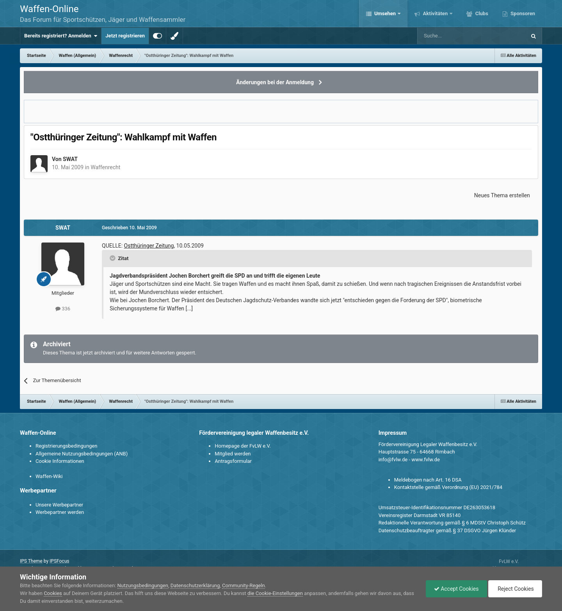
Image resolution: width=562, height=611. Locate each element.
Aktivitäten (435, 13)
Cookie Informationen (60, 461)
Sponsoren (522, 13)
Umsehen (385, 13)
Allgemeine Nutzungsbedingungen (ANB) (82, 454)
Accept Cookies (456, 589)
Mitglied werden (233, 454)
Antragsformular (233, 461)
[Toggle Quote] (113, 258)
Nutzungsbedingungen (142, 585)
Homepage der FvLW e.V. (242, 446)
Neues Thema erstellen (502, 195)
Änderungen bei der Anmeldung (275, 82)
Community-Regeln (243, 585)
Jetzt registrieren (125, 36)
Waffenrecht (105, 167)
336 (62, 309)
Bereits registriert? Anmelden (60, 36)
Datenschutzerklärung (195, 585)
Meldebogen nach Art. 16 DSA (428, 480)
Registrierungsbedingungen (66, 446)
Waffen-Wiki (49, 476)
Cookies (53, 593)
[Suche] (449, 36)
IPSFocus (59, 561)
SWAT (70, 159)
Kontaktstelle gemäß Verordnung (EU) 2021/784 (448, 487)
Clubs (481, 13)
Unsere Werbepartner (59, 505)
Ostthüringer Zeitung (149, 246)
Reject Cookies (515, 589)
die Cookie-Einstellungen (275, 593)
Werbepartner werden (60, 512)
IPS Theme (31, 561)
